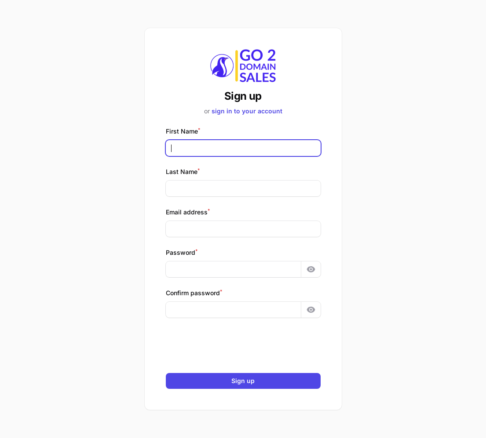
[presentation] (243, 345)
